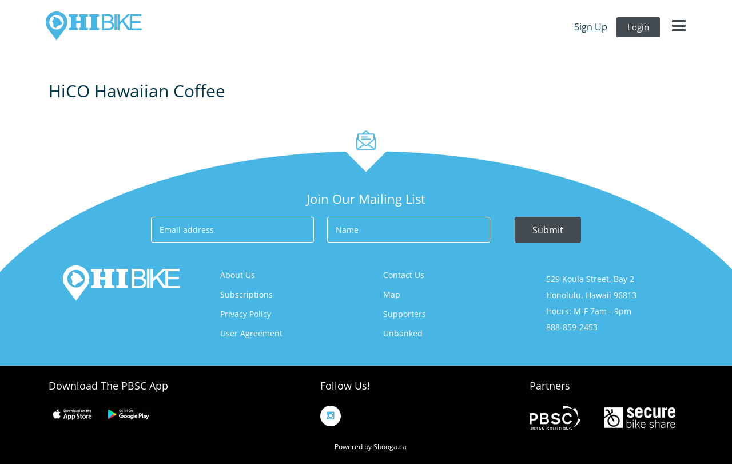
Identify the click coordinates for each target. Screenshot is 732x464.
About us (237, 274)
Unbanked (403, 333)
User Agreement (251, 333)
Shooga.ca (390, 446)
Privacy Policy (245, 313)
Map (391, 294)
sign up (590, 27)
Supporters (404, 313)
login (638, 27)
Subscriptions (246, 294)
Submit (547, 230)
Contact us (403, 274)
